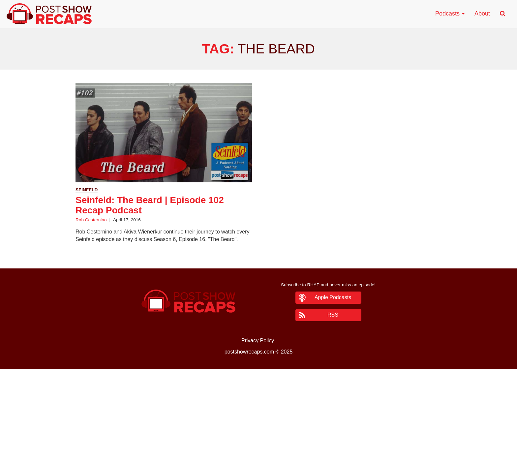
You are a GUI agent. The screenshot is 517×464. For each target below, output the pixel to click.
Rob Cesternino (91, 219)
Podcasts (450, 13)
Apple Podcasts (333, 297)
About (482, 13)
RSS (332, 315)
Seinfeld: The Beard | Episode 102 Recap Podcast (150, 205)
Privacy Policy (257, 340)
